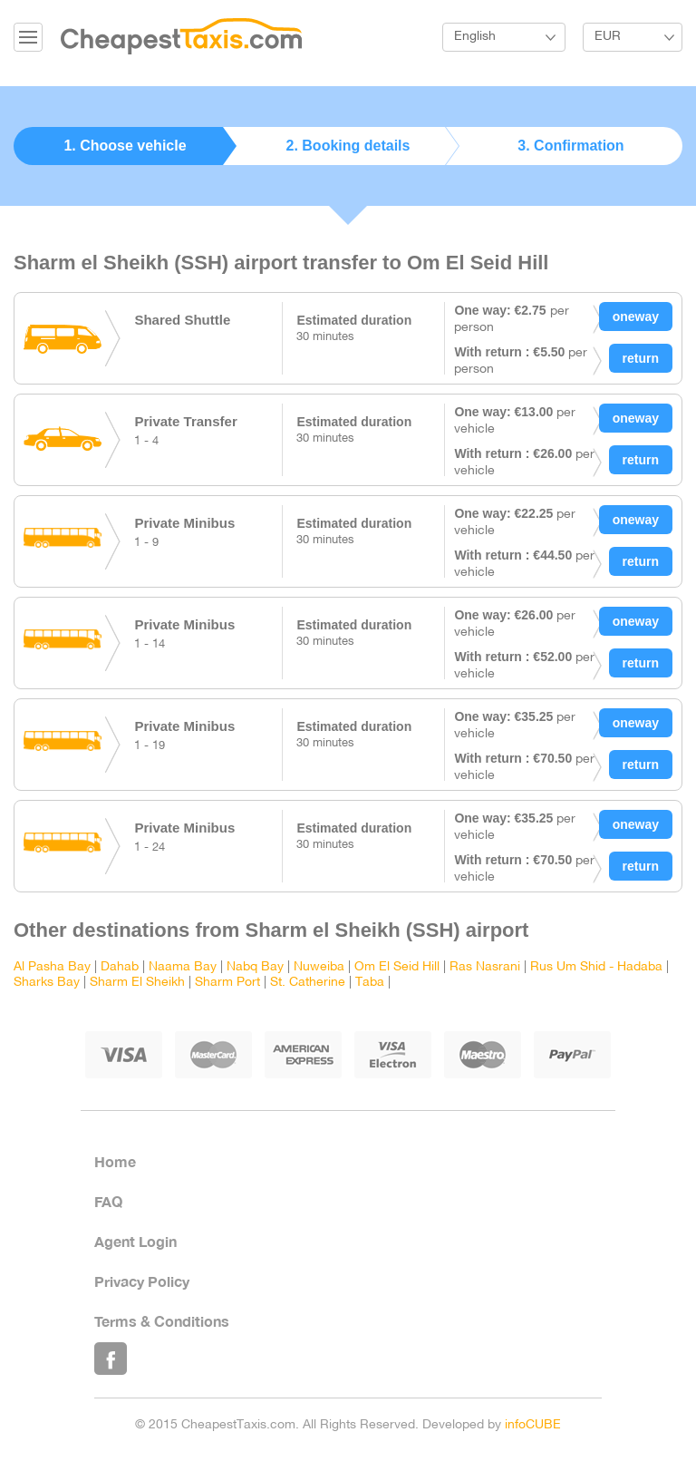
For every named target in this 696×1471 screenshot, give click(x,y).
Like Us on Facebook (110, 1358)
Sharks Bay (47, 983)
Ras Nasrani (485, 967)
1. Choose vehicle (124, 145)
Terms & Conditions (161, 1321)
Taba (369, 983)
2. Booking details (348, 145)
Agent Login (135, 1241)
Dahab (120, 967)
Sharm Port (227, 983)
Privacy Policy (141, 1281)
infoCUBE (533, 1425)
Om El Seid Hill (397, 967)
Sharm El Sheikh (137, 983)
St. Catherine (307, 983)
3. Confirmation (570, 145)
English (475, 37)
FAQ (108, 1201)
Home (115, 1161)
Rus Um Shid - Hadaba (596, 967)
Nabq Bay (255, 967)
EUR (607, 37)
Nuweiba (319, 967)
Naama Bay (183, 967)
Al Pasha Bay (52, 967)
